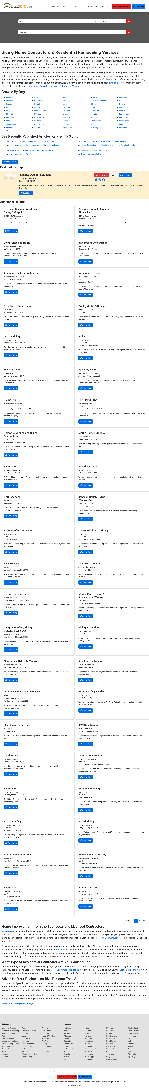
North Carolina (96, 118)
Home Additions (37, 145)
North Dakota (124, 118)
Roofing (45, 1041)
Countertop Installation (105, 145)
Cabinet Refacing (121, 145)
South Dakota (60, 86)
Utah (121, 124)
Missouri (9, 114)
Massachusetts (40, 111)
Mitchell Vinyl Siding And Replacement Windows (92, 596)
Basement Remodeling (10, 1028)
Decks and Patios (8, 1046)
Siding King (10, 788)
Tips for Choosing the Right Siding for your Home (95, 150)
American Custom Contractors (21, 273)
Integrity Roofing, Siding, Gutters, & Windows (18, 629)
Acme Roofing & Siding (91, 691)
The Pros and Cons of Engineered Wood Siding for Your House (30, 141)
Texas (93, 124)
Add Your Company (121, 6)
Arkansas (94, 97)
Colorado (9, 101)
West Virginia (96, 128)
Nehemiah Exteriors (89, 273)
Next (144, 921)
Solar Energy (47, 1046)
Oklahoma (38, 121)
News (77, 6)
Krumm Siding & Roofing (18, 854)
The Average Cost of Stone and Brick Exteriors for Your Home (29, 150)
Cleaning (5, 1036)
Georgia (9, 104)
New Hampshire (125, 114)
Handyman (26, 1038)
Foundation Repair (29, 1031)
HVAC (24, 1049)
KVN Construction (88, 725)
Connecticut (38, 101)
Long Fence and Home (17, 242)
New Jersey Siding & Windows (21, 661)
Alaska (37, 97)
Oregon (65, 121)
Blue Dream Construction (92, 242)
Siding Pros (10, 887)
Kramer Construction (90, 755)
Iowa (8, 107)
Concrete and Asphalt (10, 1038)
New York (66, 118)
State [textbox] (70, 21)
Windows (45, 1051)
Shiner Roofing (12, 821)
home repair (60, 949)
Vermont (9, 128)
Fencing (5, 1057)
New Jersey (46, 86)
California (123, 97)
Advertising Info (90, 6)
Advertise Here (87, 1072)
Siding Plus (10, 466)
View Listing (26, 193)
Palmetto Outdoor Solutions (35, 174)
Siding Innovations (89, 627)
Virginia (37, 128)
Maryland (76, 86)
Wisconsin (123, 128)
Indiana (122, 104)
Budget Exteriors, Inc (16, 594)
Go (129, 21)
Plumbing (45, 1033)
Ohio (8, 121)
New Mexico (39, 118)
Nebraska (66, 114)
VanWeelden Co (87, 887)
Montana (37, 114)
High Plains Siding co (16, 725)
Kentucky (66, 107)
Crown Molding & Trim (10, 1044)
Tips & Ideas (67, 6)
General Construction (52, 145)
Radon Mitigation (48, 1036)
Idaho (65, 104)
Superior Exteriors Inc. (91, 466)
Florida (121, 101)
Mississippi (123, 111)
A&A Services (12, 563)
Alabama (9, 97)
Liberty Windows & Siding (93, 530)
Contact (105, 6)
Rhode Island (124, 121)
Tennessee (67, 124)
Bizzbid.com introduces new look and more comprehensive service (102, 141)
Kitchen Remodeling (88, 145)
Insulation (25, 1051)
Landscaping (27, 1057)
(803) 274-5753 (102, 175)
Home (47, 1072)
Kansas (37, 107)
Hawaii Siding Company (92, 854)
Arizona (66, 97)
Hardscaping (27, 1041)
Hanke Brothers (13, 369)
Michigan (66, 111)
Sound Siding (86, 821)
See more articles (9, 162)
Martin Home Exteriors (91, 433)
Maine (121, 107)
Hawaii (37, 104)
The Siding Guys (87, 399)
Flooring (25, 1028)
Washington (67, 128)
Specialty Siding (87, 369)
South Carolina (12, 124)
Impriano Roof (12, 755)
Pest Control (46, 1031)
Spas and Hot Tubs (49, 1049)
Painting (45, 1028)
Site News (62, 1072)
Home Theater (27, 1046)
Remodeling (46, 1038)
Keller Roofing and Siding (18, 530)
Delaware (66, 101)
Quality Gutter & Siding (91, 306)
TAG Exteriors (12, 497)
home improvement (111, 938)
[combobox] (42, 21)
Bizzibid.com (77, 1085)
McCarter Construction (91, 563)
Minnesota (95, 111)
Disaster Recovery (8, 1049)
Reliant (82, 336)
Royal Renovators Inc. (91, 661)
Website (114, 175)
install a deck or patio (129, 970)
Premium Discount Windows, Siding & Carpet (20, 211)
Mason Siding (12, 336)
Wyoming (9, 131)
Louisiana (94, 107)
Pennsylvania (32, 86)
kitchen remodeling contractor (68, 970)
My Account (138, 6)
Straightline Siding (89, 788)
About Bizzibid (52, 6)
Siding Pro (10, 399)
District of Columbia (98, 101)
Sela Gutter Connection (17, 306)
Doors (4, 1051)
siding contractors (116, 82)
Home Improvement (17, 145)
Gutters (24, 1036)
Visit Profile (125, 175)
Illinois (93, 104)
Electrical (5, 1054)
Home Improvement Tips (74, 1072)
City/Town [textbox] (102, 21)
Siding (28, 145)
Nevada (94, 114)
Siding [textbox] (21, 21)
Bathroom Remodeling (10, 1031)
